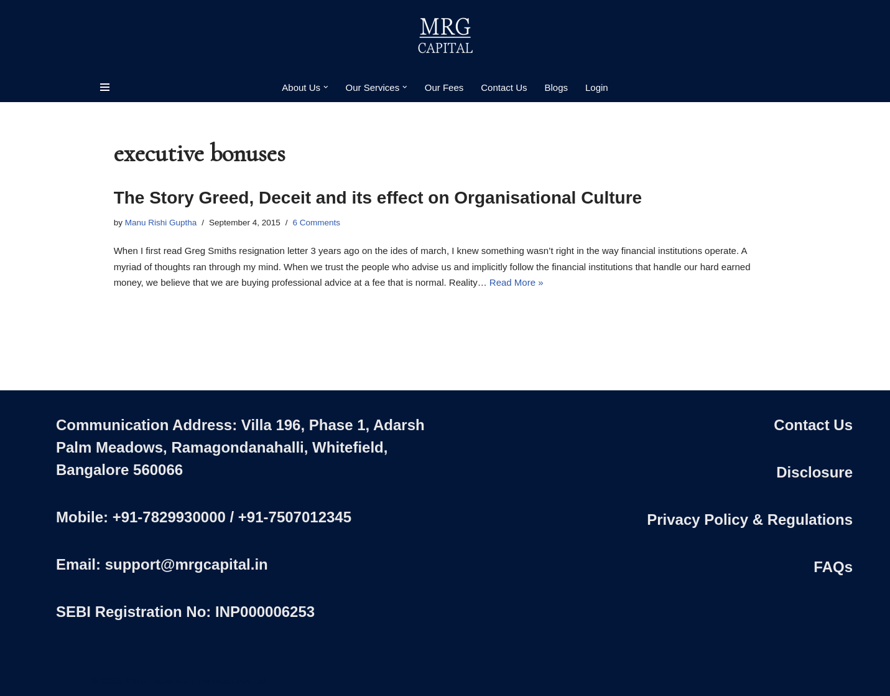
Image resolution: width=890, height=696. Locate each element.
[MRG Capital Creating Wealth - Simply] (445, 36)
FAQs (833, 566)
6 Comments (317, 222)
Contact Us (504, 87)
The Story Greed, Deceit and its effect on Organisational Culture (378, 197)
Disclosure (814, 472)
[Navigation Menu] (105, 87)
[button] (325, 87)
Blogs (556, 87)
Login (596, 87)
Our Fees (444, 87)
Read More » (516, 282)
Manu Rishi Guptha (161, 222)
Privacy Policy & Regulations (750, 519)
